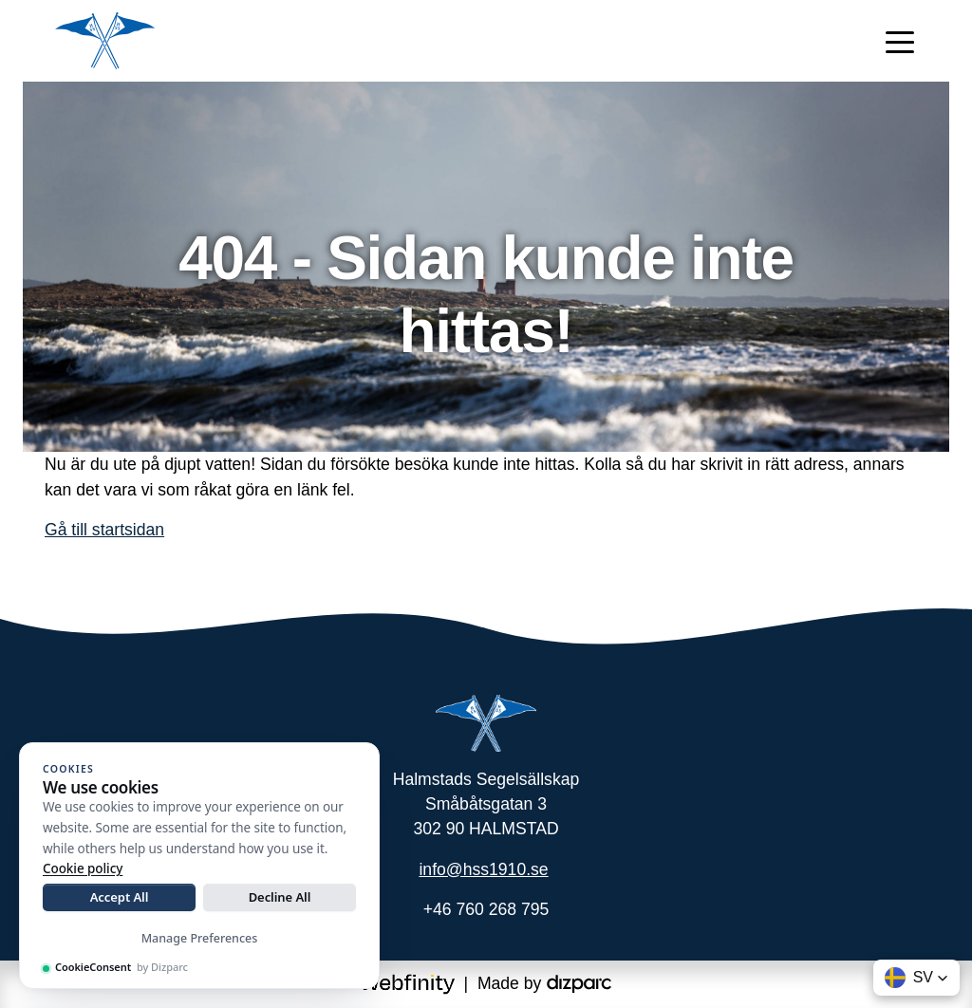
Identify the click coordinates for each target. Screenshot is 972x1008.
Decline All (280, 896)
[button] (916, 977)
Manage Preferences (199, 938)
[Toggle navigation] (899, 41)
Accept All (119, 896)
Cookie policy (82, 868)
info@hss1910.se (483, 869)
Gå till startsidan (104, 529)
